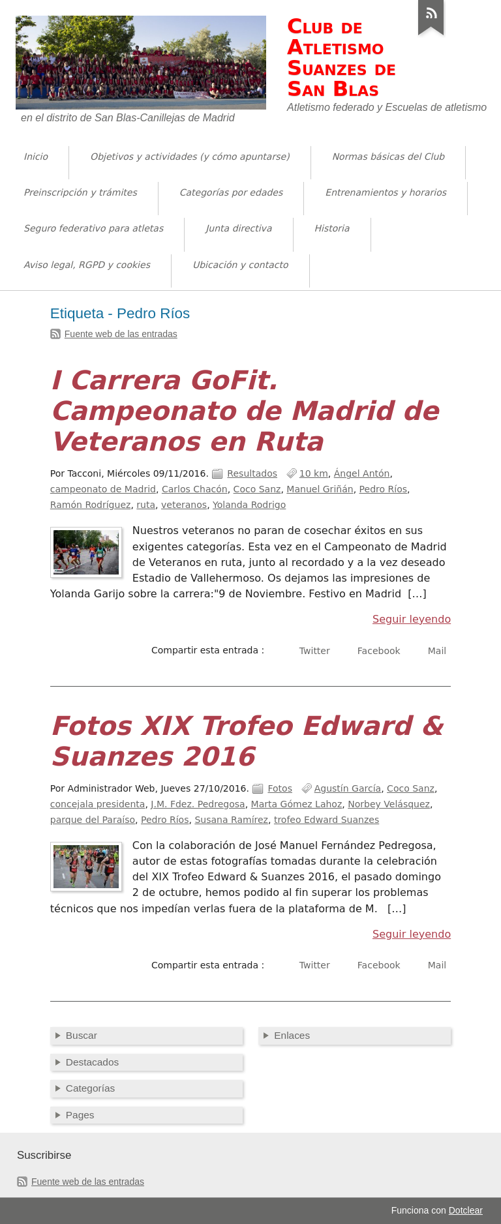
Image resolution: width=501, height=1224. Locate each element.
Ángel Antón (362, 473)
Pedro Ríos (383, 489)
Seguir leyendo (411, 619)
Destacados (92, 1061)
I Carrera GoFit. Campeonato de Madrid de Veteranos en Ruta (244, 410)
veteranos (184, 505)
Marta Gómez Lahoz (296, 804)
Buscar (81, 1035)
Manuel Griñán (319, 489)
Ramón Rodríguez (90, 505)
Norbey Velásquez (389, 804)
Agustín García (348, 788)
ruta (145, 505)
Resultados (252, 473)
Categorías (90, 1088)
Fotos (279, 788)
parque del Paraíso (92, 819)
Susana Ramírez (231, 819)
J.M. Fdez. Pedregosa (198, 804)
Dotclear (466, 1210)
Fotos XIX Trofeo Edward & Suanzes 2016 (246, 741)
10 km (313, 473)
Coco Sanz (257, 489)
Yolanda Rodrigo (249, 505)
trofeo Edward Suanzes (326, 819)
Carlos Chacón (195, 489)
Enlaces (292, 1035)
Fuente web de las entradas (121, 334)
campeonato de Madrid (103, 489)
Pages (80, 1114)
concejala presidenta (97, 804)
